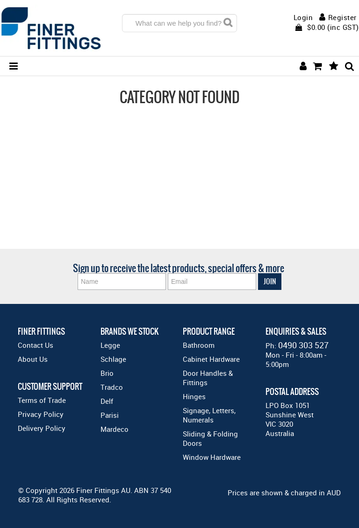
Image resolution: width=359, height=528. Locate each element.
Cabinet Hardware (211, 359)
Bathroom (199, 345)
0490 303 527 (303, 345)
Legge (110, 345)
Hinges (194, 396)
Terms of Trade (42, 400)
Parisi (110, 415)
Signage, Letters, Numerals (209, 415)
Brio (107, 373)
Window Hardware (212, 457)
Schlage (113, 359)
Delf (107, 401)
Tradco (112, 387)
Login (303, 17)
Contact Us (35, 345)
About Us (33, 359)
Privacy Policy (41, 414)
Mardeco (115, 429)
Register (342, 17)
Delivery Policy (41, 428)
